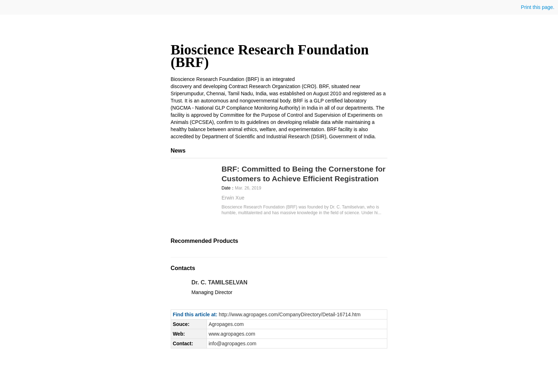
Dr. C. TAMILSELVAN (219, 282)
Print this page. (537, 7)
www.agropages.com (232, 334)
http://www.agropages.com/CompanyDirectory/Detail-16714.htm (289, 314)
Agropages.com (226, 324)
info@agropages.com (232, 343)
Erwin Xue (233, 198)
